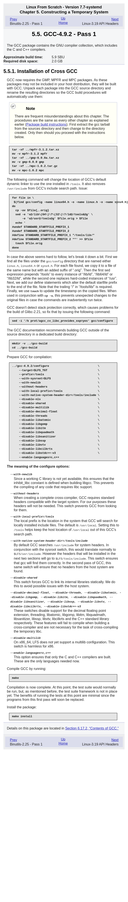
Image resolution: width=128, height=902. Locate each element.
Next (115, 19)
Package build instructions (46, 124)
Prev (13, 19)
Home (63, 23)
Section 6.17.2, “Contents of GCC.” (92, 723)
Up (63, 18)
